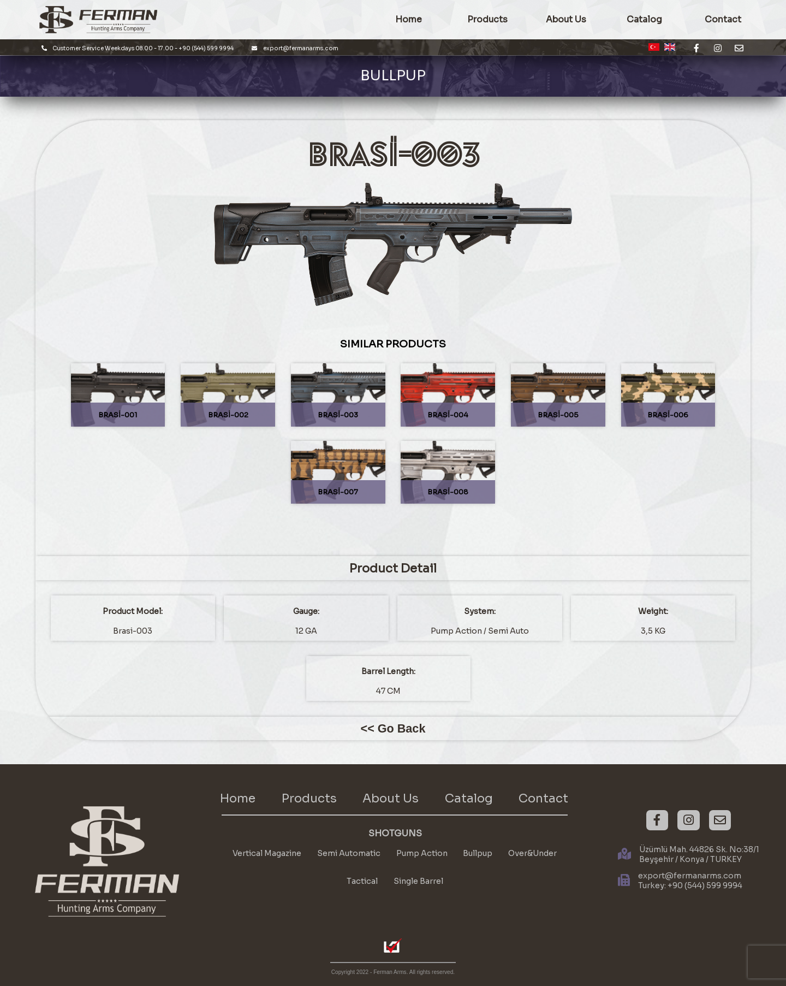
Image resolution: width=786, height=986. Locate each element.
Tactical (362, 881)
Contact (543, 798)
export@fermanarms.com (295, 48)
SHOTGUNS (395, 833)
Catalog (644, 19)
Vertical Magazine (267, 853)
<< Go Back (393, 728)
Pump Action (422, 853)
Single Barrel (418, 881)
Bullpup (477, 853)
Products (309, 798)
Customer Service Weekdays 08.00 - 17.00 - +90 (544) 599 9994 (137, 48)
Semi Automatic (348, 853)
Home (237, 798)
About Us (566, 19)
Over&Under (532, 853)
